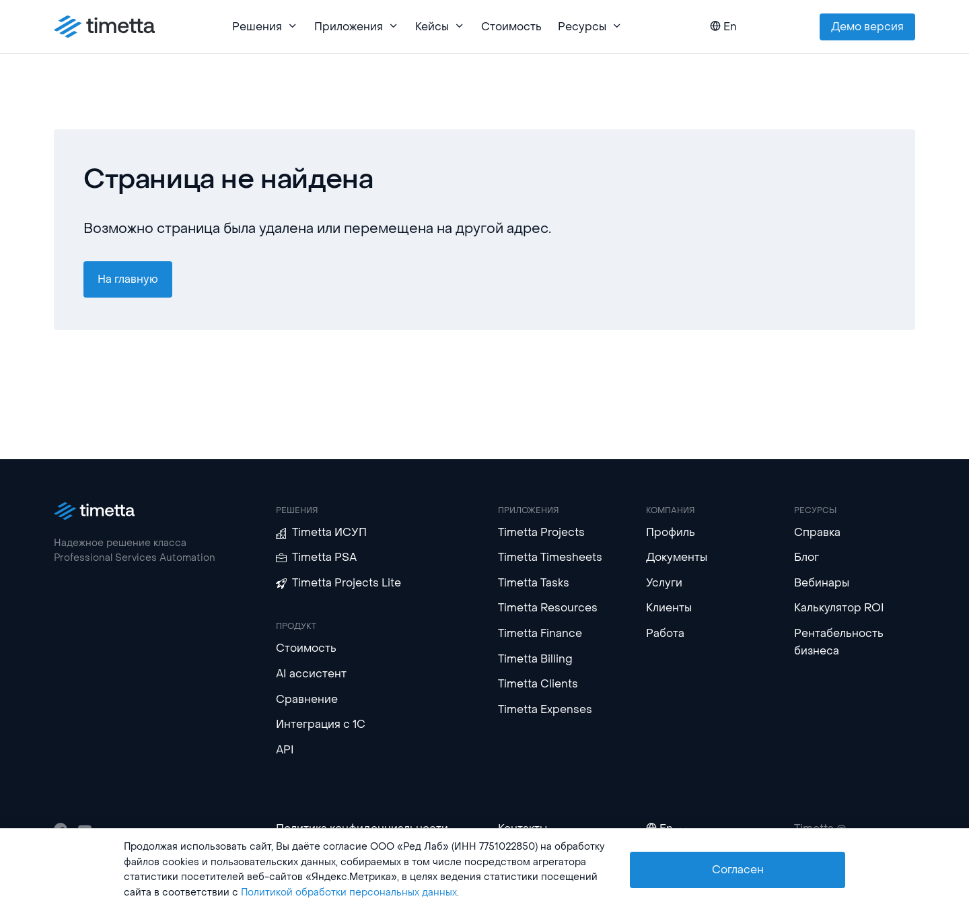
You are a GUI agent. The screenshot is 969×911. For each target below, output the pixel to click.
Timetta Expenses (545, 709)
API (285, 750)
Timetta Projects (541, 532)
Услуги (664, 583)
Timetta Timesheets (550, 557)
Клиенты (669, 608)
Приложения (356, 27)
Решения (265, 27)
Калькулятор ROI (839, 608)
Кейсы (440, 27)
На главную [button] (128, 279)
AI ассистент (311, 674)
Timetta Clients (538, 684)
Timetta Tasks (533, 583)
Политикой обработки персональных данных (349, 892)
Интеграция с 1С (320, 724)
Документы (676, 557)
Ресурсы (590, 27)
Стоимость (511, 27)
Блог (806, 557)
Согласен (738, 870)
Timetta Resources (548, 608)
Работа (665, 633)
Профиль (670, 532)
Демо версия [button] (867, 27)
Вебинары (821, 583)
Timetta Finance (540, 633)
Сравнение (307, 699)
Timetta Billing (535, 659)
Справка (817, 532)
